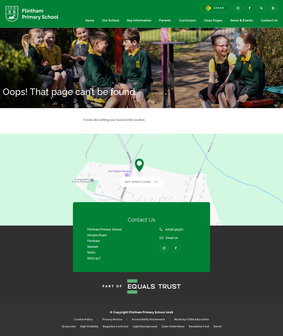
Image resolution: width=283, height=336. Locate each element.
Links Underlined (173, 326)
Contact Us (269, 20)
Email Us (169, 238)
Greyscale (69, 326)
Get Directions (144, 183)
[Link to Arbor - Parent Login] (215, 8)
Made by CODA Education (192, 319)
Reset (218, 326)
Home (89, 20)
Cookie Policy (83, 319)
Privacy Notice (112, 319)
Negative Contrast (115, 326)
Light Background (145, 326)
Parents (165, 20)
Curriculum (187, 20)
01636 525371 (172, 229)
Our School (110, 20)
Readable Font (199, 326)
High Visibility (89, 326)
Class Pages (213, 20)
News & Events (241, 20)
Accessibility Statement (148, 319)
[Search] (261, 8)
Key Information (139, 20)
